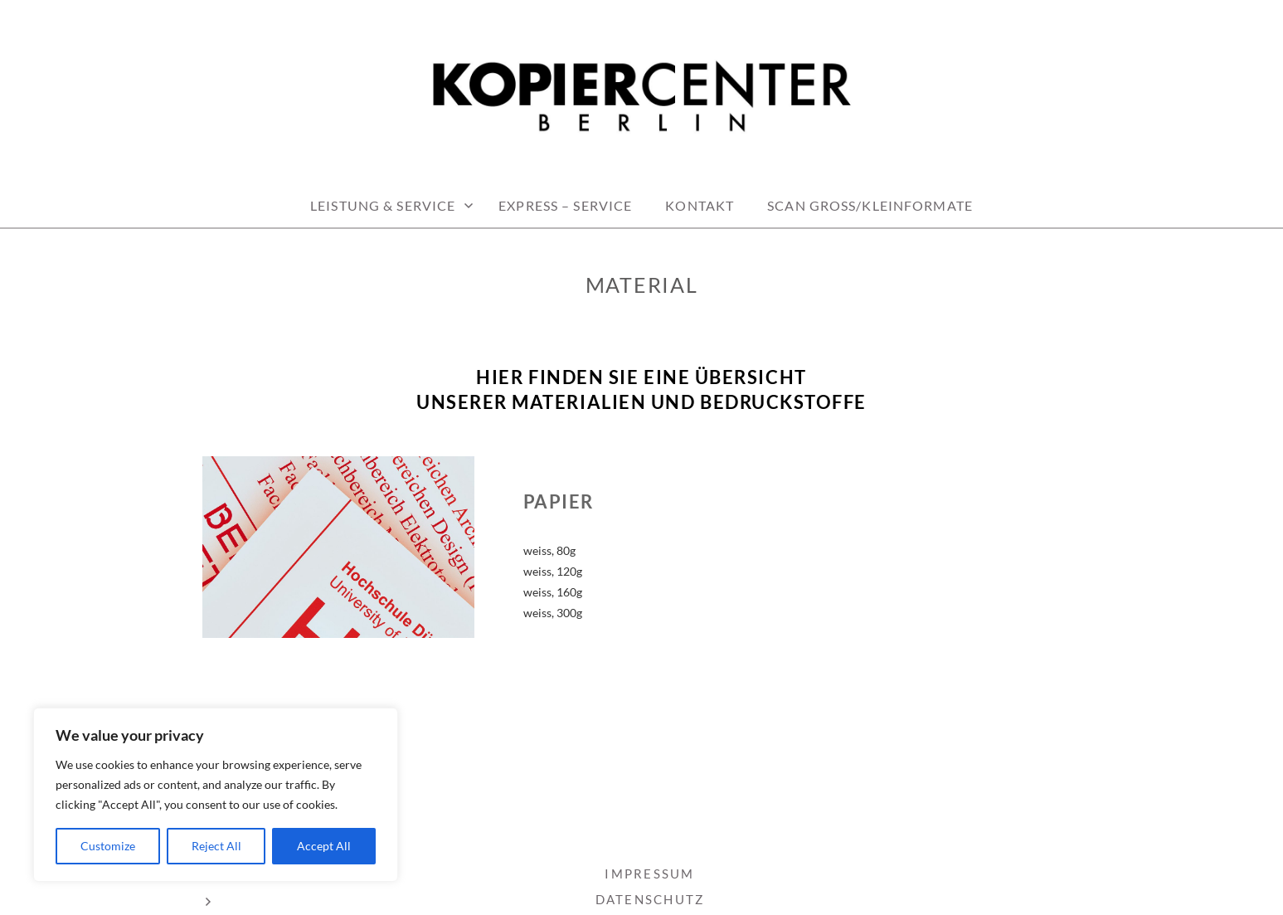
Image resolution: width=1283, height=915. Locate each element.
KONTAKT (699, 205)
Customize (107, 846)
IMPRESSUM (649, 873)
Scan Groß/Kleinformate (870, 205)
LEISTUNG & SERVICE (382, 205)
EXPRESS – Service (565, 205)
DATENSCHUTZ (650, 899)
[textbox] (642, 390)
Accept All (324, 846)
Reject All (216, 846)
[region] (215, 795)
